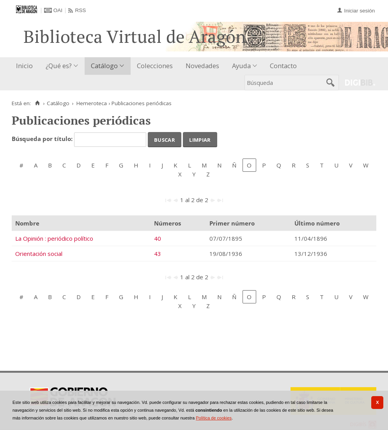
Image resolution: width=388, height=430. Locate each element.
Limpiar (200, 139)
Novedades (202, 65)
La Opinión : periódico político (54, 238)
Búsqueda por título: (43, 139)
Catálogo (104, 65)
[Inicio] (37, 103)
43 (157, 253)
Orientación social (38, 253)
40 (157, 238)
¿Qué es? (59, 65)
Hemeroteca (91, 103)
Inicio (24, 65)
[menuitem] (26, 66)
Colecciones (155, 65)
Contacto (283, 65)
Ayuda (241, 65)
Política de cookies (214, 418)
